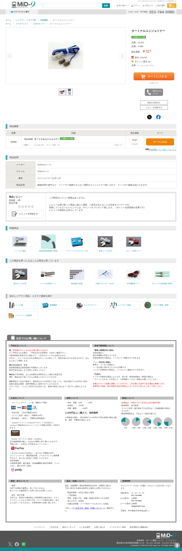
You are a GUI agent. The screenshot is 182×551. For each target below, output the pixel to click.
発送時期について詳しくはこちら (162, 150)
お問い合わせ (99, 527)
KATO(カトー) (39, 24)
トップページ (39, 527)
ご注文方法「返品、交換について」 (88, 508)
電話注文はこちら (154, 92)
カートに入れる (154, 76)
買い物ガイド (122, 5)
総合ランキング (68, 527)
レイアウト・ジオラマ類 (26, 20)
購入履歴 (160, 5)
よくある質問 (84, 527)
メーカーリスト (22, 24)
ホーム (8, 20)
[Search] (72, 5)
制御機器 (44, 20)
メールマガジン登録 (117, 527)
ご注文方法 (53, 527)
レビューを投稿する (28, 214)
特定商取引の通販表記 (139, 527)
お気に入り (147, 5)
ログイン (135, 5)
